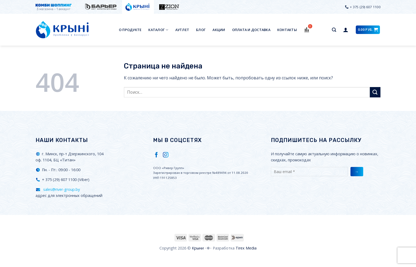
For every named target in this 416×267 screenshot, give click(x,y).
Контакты (287, 29)
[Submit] (375, 92)
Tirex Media (246, 248)
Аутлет (182, 29)
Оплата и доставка (251, 29)
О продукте (130, 29)
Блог (201, 29)
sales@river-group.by (61, 189)
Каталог (158, 29)
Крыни (198, 248)
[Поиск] (334, 30)
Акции (219, 29)
